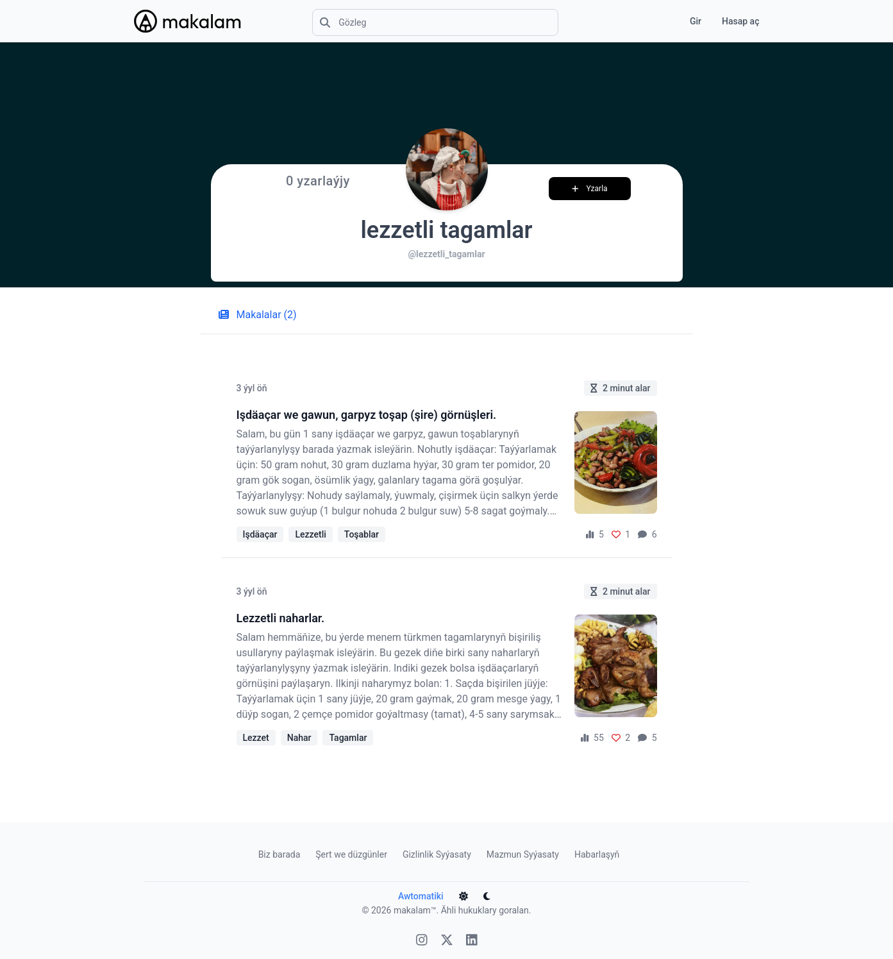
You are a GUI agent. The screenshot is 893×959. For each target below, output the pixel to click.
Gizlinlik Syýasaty (437, 854)
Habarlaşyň (596, 854)
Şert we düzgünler (351, 854)
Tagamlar (348, 738)
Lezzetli (310, 534)
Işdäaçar (260, 534)
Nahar (299, 738)
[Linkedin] (472, 941)
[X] (446, 941)
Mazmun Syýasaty (523, 854)
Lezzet (256, 738)
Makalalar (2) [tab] (258, 315)
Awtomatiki (421, 896)
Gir (695, 21)
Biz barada (279, 854)
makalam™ (415, 910)
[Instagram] (422, 941)
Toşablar (361, 534)
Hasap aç (740, 21)
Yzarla (590, 188)
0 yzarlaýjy (318, 181)
